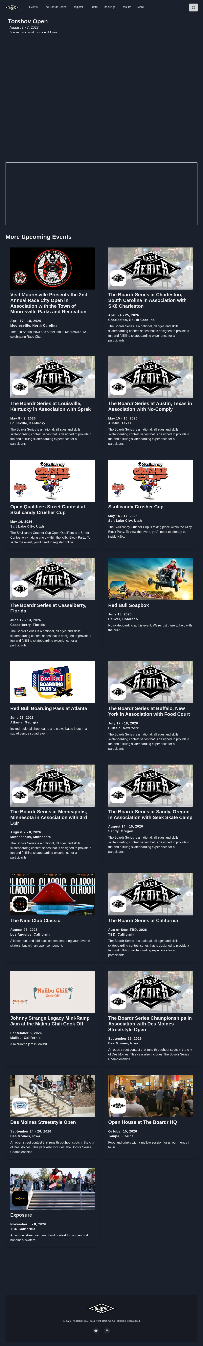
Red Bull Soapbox (128, 605)
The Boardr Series (55, 6)
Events (33, 6)
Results (126, 6)
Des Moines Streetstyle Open (43, 1122)
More (140, 6)
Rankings (109, 6)
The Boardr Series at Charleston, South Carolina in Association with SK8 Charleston (147, 300)
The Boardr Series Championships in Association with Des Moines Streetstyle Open (150, 1023)
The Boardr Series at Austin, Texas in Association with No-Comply (150, 406)
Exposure (21, 1215)
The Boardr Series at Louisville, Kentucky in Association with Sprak (50, 406)
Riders (94, 6)
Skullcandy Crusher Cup (136, 506)
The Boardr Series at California (143, 920)
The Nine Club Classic (35, 920)
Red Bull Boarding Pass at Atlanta (48, 708)
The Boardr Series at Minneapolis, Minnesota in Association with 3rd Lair (48, 817)
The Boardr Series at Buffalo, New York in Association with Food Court (149, 711)
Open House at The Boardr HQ (142, 1122)
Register (78, 6)
